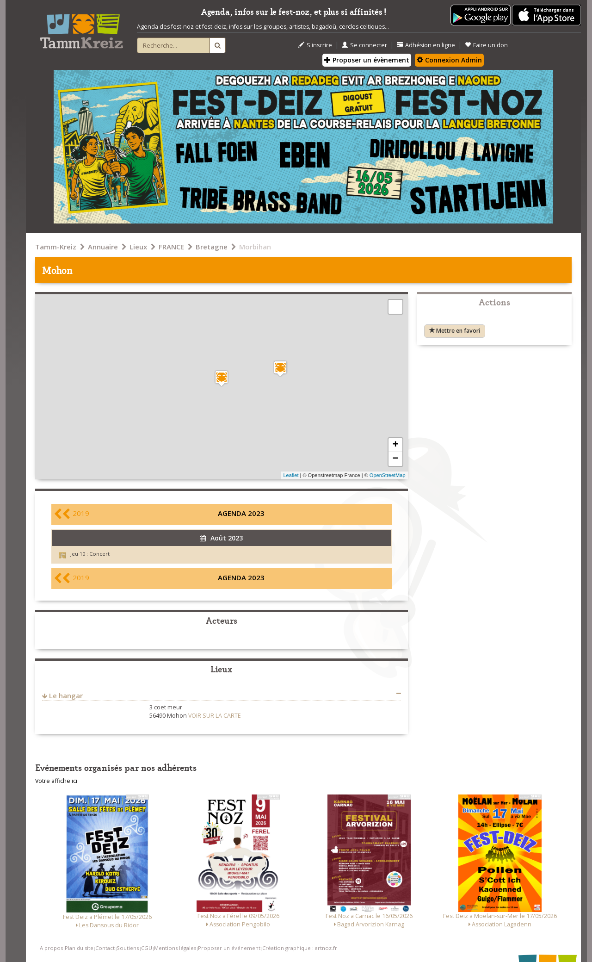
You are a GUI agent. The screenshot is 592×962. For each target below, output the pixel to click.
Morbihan (255, 246)
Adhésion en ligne (426, 45)
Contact (105, 947)
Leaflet (290, 475)
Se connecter (364, 45)
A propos (51, 947)
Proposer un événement (229, 947)
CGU (146, 947)
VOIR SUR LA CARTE (214, 716)
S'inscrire (315, 45)
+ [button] (395, 445)
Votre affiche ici (56, 781)
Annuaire (103, 246)
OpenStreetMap (388, 475)
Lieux (138, 246)
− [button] (395, 459)
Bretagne (212, 246)
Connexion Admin (449, 60)
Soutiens (128, 947)
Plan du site (79, 947)
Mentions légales (175, 947)
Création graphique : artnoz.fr (299, 947)
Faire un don (486, 45)
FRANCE (171, 246)
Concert (99, 553)
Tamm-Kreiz (55, 246)
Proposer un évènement (366, 60)
